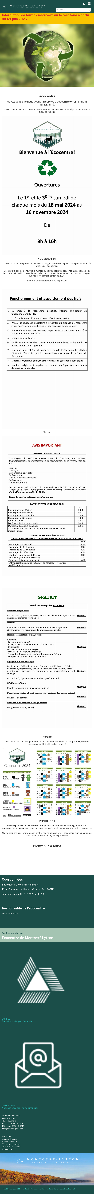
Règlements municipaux (11, 1144)
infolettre (67, 1189)
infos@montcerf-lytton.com (12, 1129)
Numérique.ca (7, 1189)
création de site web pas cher (55, 1189)
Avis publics (6, 1136)
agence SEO (16, 1189)
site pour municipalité (39, 1189)
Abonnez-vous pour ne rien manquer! (20, 1106)
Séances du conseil (9, 1142)
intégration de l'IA (26, 1189)
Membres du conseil (9, 1139)
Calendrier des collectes (11, 1147)
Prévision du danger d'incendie (17, 1020)
